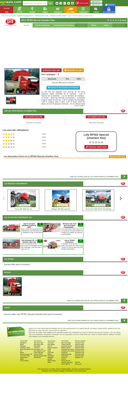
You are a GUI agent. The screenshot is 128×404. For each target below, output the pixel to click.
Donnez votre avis (51, 70)
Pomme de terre (65, 360)
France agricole (65, 364)
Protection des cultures (67, 349)
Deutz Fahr (51, 352)
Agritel (22, 344)
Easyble (50, 359)
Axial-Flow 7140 (79, 352)
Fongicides (64, 352)
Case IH (50, 346)
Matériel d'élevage (66, 354)
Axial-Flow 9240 (79, 347)
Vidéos (106, 25)
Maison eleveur (52, 360)
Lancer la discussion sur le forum (63, 88)
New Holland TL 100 (39, 351)
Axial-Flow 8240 (79, 349)
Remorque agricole (66, 346)
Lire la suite (79, 106)
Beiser (49, 362)
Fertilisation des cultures (68, 351)
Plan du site (78, 364)
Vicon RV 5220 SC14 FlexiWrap (98, 209)
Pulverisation (64, 356)
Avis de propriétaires (42, 25)
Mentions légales (66, 369)
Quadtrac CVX (79, 357)
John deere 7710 (38, 349)
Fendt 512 (37, 347)
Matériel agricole (65, 347)
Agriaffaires (23, 343)
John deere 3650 (38, 344)
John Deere (51, 343)
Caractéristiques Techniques (64, 25)
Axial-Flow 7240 (79, 351)
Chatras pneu (24, 357)
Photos (93, 25)
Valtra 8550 (37, 346)
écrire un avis (82, 3)
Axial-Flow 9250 (79, 346)
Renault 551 (37, 357)
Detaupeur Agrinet (25, 347)
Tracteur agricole (66, 344)
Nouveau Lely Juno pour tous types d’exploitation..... (69, 225)
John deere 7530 (25, 356)
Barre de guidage (66, 343)
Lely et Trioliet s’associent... (69, 241)
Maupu (22, 352)
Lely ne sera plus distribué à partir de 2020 (29, 225)
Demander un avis (73, 70)
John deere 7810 (38, 343)
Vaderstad (50, 357)
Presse (58, 369)
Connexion (96, 5)
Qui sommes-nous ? (43, 369)
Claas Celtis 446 (38, 352)
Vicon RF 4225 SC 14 (23, 209)
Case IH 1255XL (38, 354)
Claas (49, 351)
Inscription (96, 2)
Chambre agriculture (67, 362)
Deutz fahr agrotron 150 (26, 349)
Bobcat (50, 354)
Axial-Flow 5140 (79, 356)
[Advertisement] (65, 47)
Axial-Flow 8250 (79, 344)
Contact (53, 369)
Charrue (63, 359)
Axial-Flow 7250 (79, 343)
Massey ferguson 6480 (40, 356)
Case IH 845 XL (24, 360)
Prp (21, 351)
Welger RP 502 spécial (61, 209)
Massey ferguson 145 (26, 354)
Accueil (26, 25)
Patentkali (23, 346)
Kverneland (51, 356)
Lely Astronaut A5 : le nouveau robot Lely (29, 241)
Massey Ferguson (53, 347)
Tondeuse (64, 357)
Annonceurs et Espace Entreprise (81, 369)
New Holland (51, 344)
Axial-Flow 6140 (79, 354)
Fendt (49, 349)
